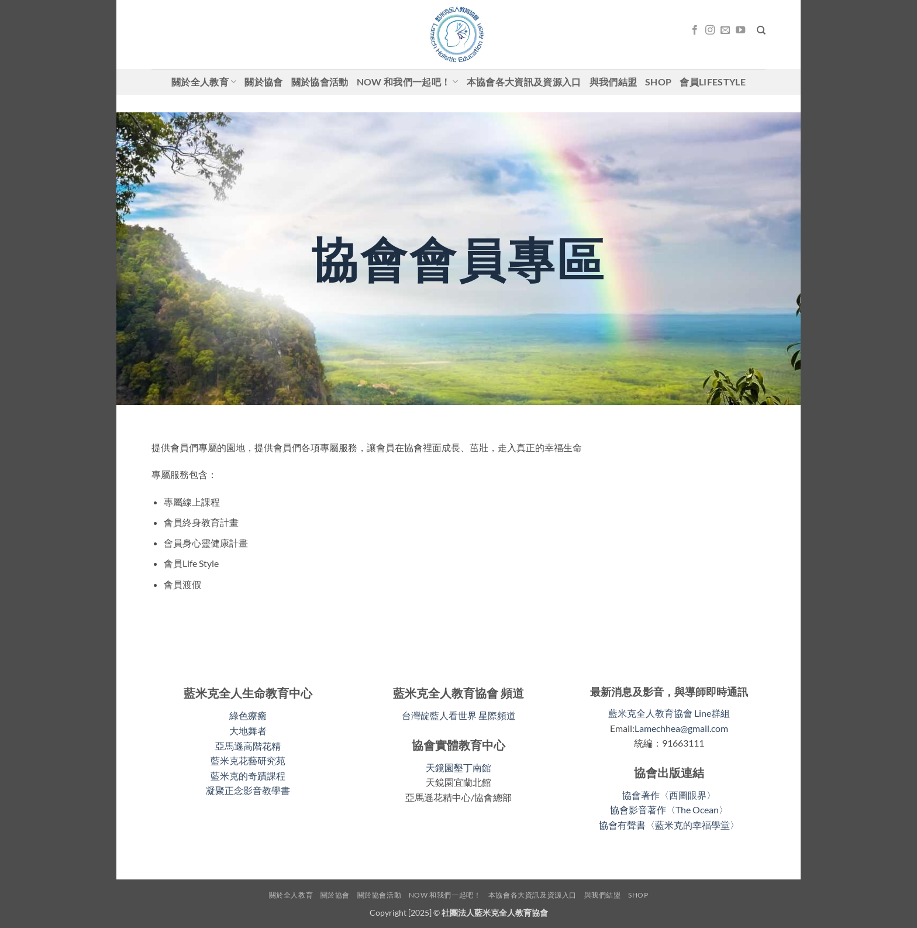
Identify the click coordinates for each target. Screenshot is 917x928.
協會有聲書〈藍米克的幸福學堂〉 (669, 824)
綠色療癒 (248, 715)
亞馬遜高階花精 (248, 745)
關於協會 (263, 81)
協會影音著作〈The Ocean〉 (669, 809)
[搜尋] (761, 30)
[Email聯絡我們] (725, 30)
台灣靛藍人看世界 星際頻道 (459, 715)
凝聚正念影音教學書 (248, 790)
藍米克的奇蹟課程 (248, 775)
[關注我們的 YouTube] (740, 30)
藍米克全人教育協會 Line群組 (669, 713)
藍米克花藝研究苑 (248, 760)
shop (658, 81)
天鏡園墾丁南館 (458, 767)
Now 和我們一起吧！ (407, 82)
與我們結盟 (613, 81)
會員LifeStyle (713, 81)
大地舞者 (248, 730)
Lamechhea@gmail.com (681, 728)
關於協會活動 (320, 81)
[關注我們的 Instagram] (710, 30)
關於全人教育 (203, 82)
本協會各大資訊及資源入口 (524, 81)
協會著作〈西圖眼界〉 (669, 794)
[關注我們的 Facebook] (694, 30)
